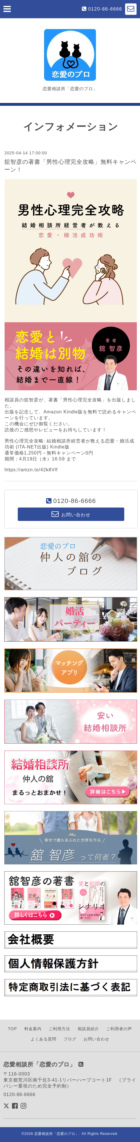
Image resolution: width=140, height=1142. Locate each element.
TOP (12, 1028)
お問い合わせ (96, 1039)
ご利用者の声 (119, 1028)
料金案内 (33, 1028)
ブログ (70, 1039)
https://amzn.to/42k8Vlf (31, 469)
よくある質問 (43, 1039)
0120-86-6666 (105, 9)
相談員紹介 (88, 1028)
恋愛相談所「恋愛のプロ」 (56, 1134)
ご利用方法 (59, 1028)
